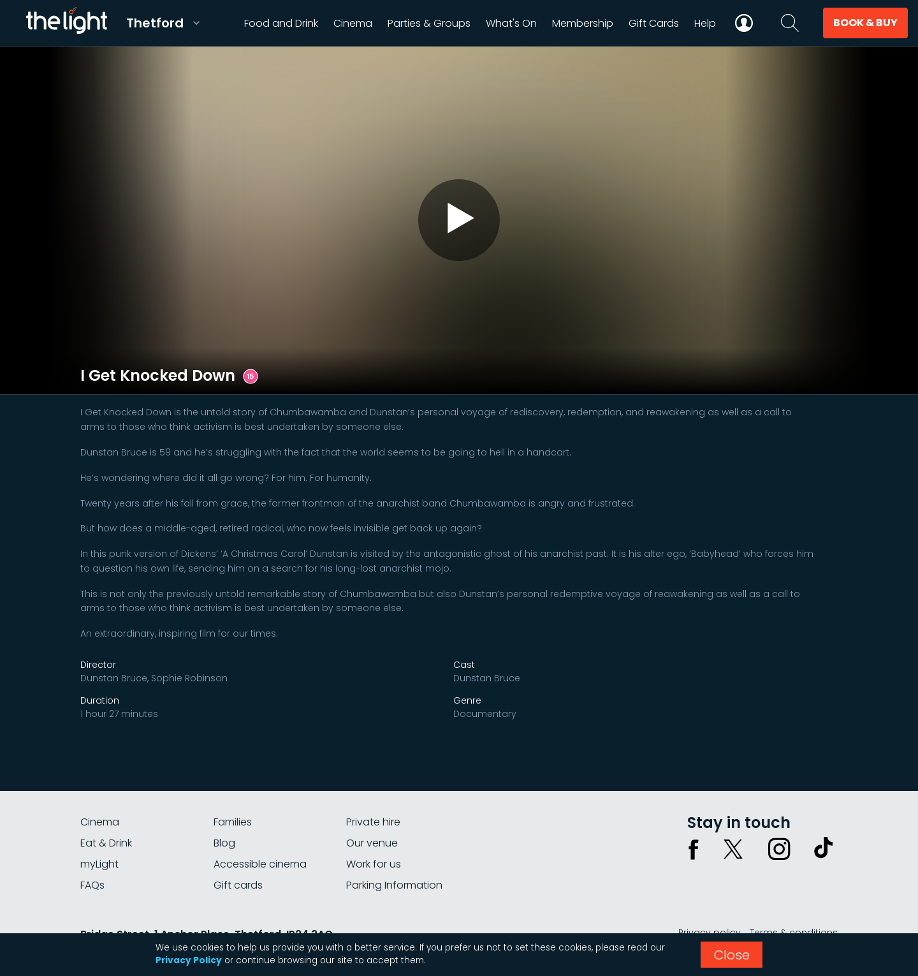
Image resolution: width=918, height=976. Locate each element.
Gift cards (238, 885)
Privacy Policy (189, 960)
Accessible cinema (260, 864)
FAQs (92, 885)
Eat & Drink (106, 843)
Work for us (373, 864)
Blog (224, 843)
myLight (99, 864)
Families (233, 822)
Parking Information (394, 885)
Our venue (372, 843)
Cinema (99, 822)
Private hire (373, 822)
